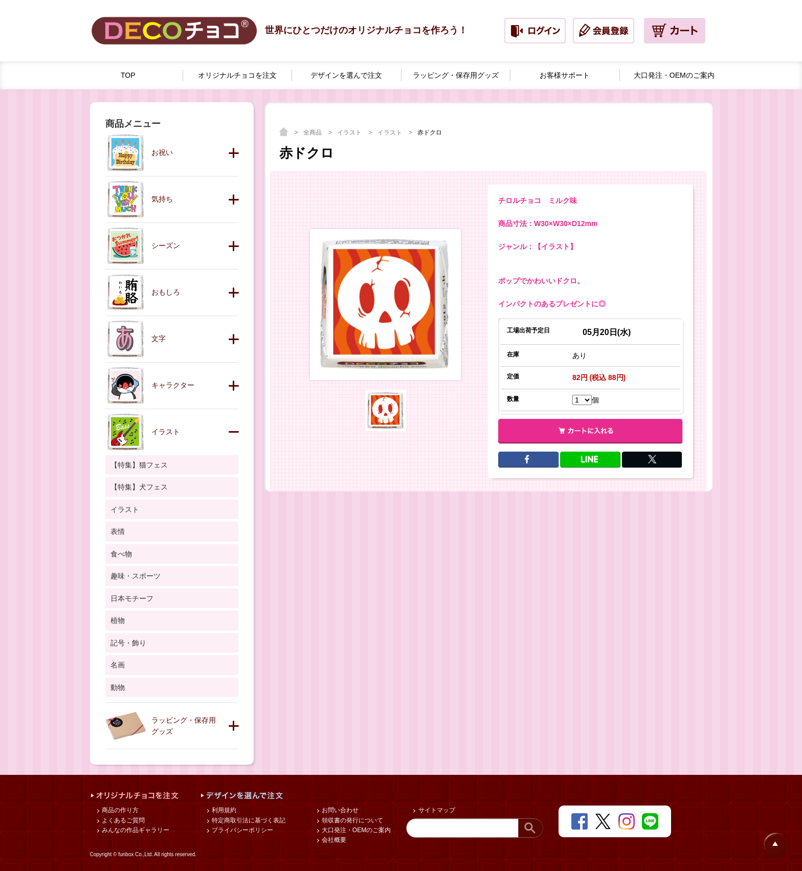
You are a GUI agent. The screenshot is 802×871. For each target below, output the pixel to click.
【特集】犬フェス (139, 487)
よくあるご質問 (122, 820)
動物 (117, 687)
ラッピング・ (456, 75)
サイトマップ (435, 810)
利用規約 (223, 810)
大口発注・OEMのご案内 (355, 830)
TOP (128, 75)
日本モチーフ (131, 598)
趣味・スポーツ (135, 576)
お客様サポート (565, 75)
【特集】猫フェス (139, 465)
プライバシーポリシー (241, 830)
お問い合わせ (339, 810)
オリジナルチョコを (237, 75)
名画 (117, 665)
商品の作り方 (119, 810)
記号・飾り (128, 643)
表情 (117, 531)
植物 (117, 620)
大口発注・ (674, 75)
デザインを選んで (346, 75)
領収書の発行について (351, 820)
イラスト (350, 132)
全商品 (313, 132)
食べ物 (121, 554)
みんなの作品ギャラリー (134, 830)
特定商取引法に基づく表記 (247, 820)
